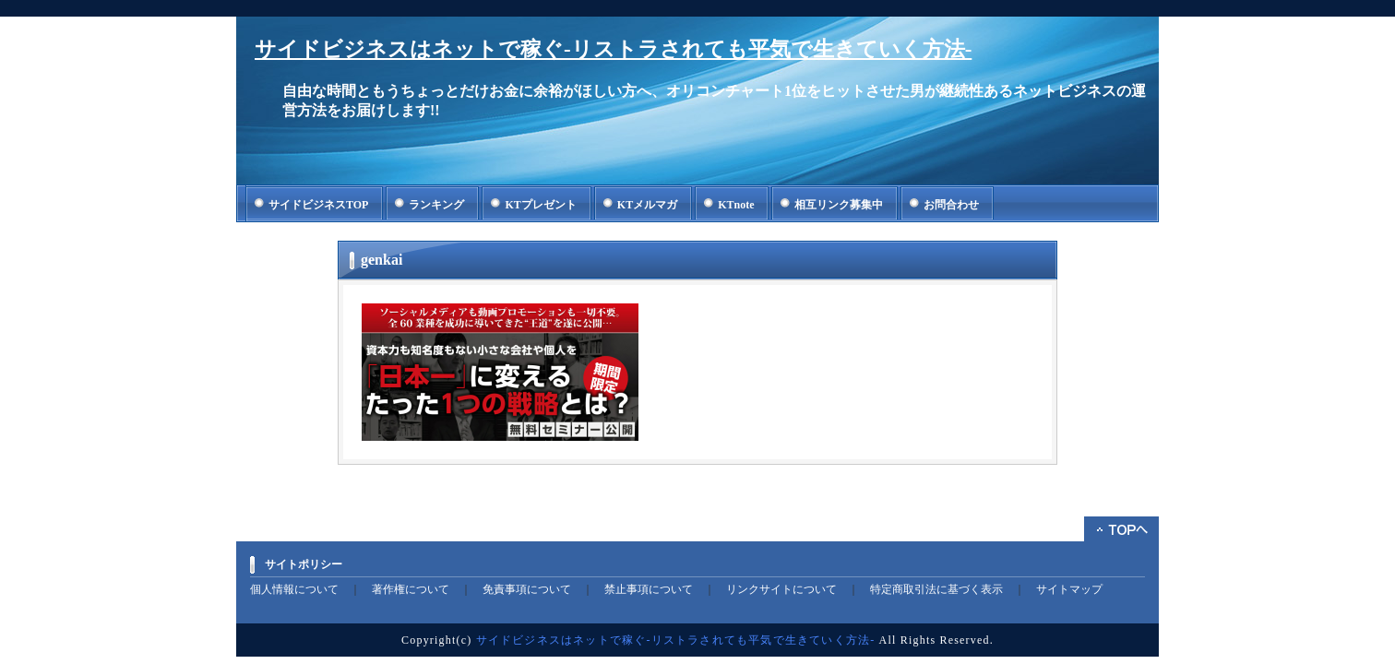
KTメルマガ (647, 204)
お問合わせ (951, 204)
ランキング (436, 204)
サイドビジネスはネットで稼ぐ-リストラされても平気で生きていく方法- (613, 49)
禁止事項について (648, 589)
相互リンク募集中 (838, 204)
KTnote (736, 204)
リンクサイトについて (781, 589)
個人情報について (294, 589)
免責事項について (527, 589)
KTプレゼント (540, 204)
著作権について (410, 589)
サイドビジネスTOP (318, 204)
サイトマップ (1069, 589)
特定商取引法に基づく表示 (936, 589)
